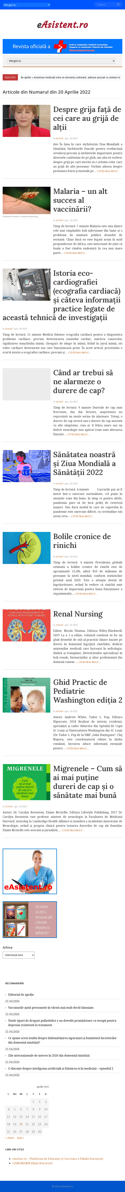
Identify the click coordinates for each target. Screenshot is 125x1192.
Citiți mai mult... (108, 171)
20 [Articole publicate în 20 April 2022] (21, 1124)
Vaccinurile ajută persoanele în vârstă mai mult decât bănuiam (50, 1008)
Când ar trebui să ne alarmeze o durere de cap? (83, 381)
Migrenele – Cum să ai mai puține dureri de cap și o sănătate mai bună (87, 782)
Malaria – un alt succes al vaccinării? (80, 200)
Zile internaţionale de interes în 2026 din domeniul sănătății (49, 1055)
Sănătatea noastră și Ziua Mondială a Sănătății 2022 (84, 463)
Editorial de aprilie (21, 995)
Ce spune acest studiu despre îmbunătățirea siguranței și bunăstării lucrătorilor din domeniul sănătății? (62, 1040)
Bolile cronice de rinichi (82, 541)
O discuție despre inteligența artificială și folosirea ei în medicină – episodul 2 (60, 1068)
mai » (20, 1138)
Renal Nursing (77, 613)
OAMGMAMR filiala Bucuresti (32, 1163)
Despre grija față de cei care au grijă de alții (87, 118)
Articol (59, 138)
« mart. (10, 1138)
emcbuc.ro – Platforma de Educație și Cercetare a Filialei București (57, 1159)
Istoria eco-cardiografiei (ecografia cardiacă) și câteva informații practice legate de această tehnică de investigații (62, 295)
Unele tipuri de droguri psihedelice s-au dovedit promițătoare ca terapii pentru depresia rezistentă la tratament (62, 1023)
